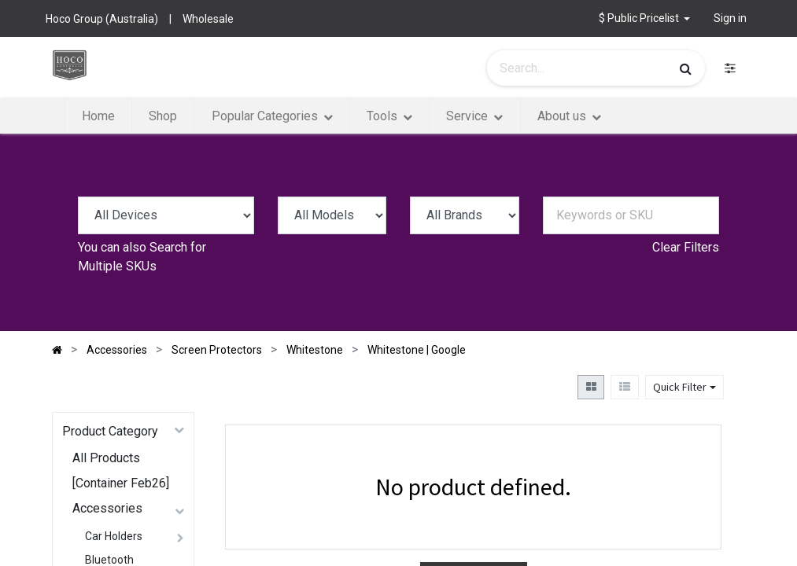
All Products (106, 457)
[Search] (685, 68)
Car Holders (113, 536)
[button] (645, 18)
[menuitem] (98, 116)
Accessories (107, 508)
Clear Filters (685, 247)
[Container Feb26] (120, 483)
